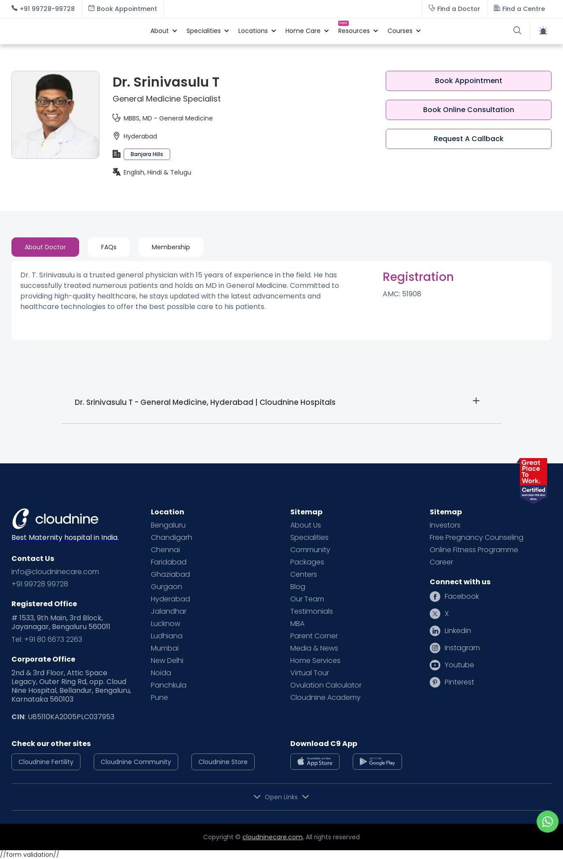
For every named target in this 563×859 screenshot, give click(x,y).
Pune (159, 698)
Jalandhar (168, 611)
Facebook (462, 597)
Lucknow (165, 624)
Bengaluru (168, 525)
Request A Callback (469, 139)
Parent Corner (314, 636)
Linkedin (458, 631)
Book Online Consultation (468, 110)
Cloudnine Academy (325, 698)
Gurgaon (166, 587)
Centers (303, 575)
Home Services (315, 661)
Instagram (462, 648)
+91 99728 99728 (39, 584)
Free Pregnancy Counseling (476, 538)
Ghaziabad (170, 575)
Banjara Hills (147, 154)
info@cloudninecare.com (55, 572)
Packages (307, 562)
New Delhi (167, 661)
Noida (161, 673)
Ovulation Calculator (326, 685)
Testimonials (311, 611)
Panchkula (168, 685)
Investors (445, 525)
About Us (305, 525)
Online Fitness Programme (474, 550)
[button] (160, 31)
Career (441, 562)
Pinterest (459, 682)
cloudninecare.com (272, 837)
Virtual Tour (309, 673)
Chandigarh (171, 538)
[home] (76, 30)
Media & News (314, 648)
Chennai (165, 550)
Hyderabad (170, 599)
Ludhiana (167, 636)
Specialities (309, 538)
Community (310, 550)
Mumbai (165, 648)
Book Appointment (468, 81)
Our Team (307, 599)
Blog (297, 587)
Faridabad (168, 562)
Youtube (459, 665)
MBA (297, 624)
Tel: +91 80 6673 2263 (46, 640)
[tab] (45, 247)
